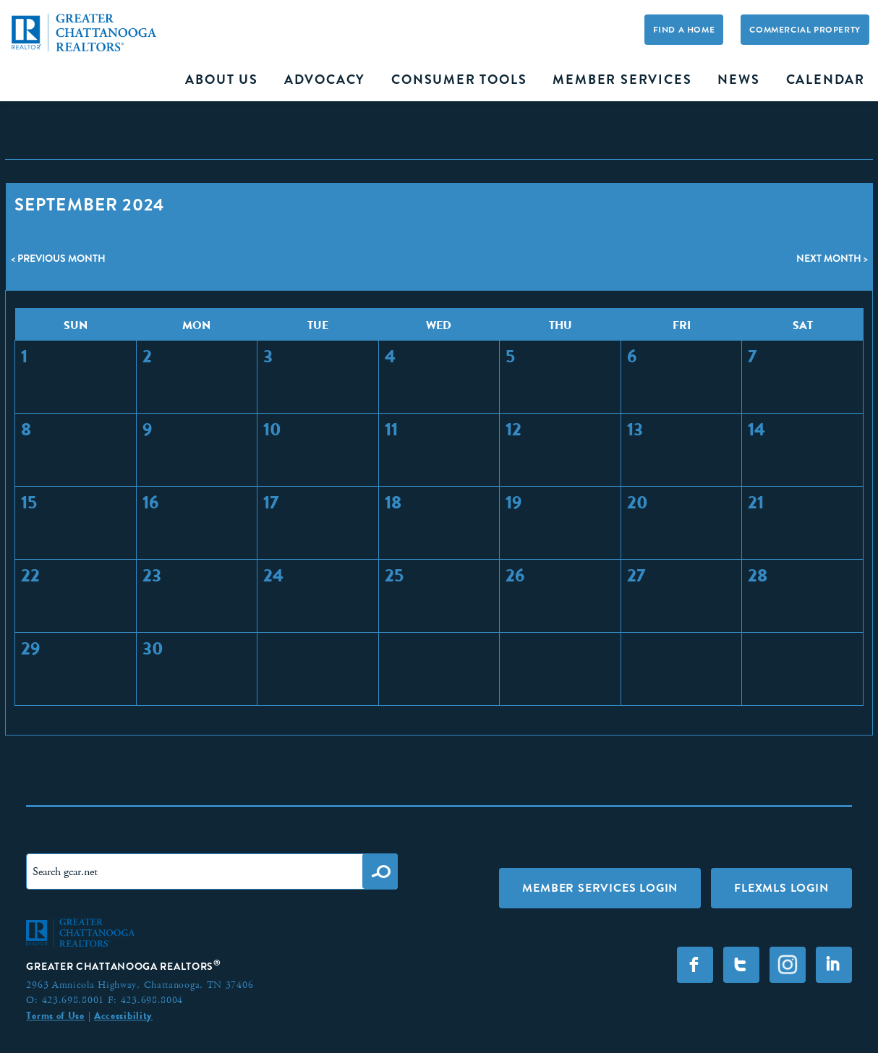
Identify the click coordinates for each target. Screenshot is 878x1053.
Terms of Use (55, 1015)
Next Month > (832, 258)
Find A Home (684, 29)
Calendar (825, 79)
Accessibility (123, 1015)
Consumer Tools (459, 79)
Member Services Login (600, 887)
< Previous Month (58, 258)
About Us (221, 79)
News (738, 79)
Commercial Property (804, 29)
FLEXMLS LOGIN (781, 887)
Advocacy (324, 79)
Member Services (622, 79)
